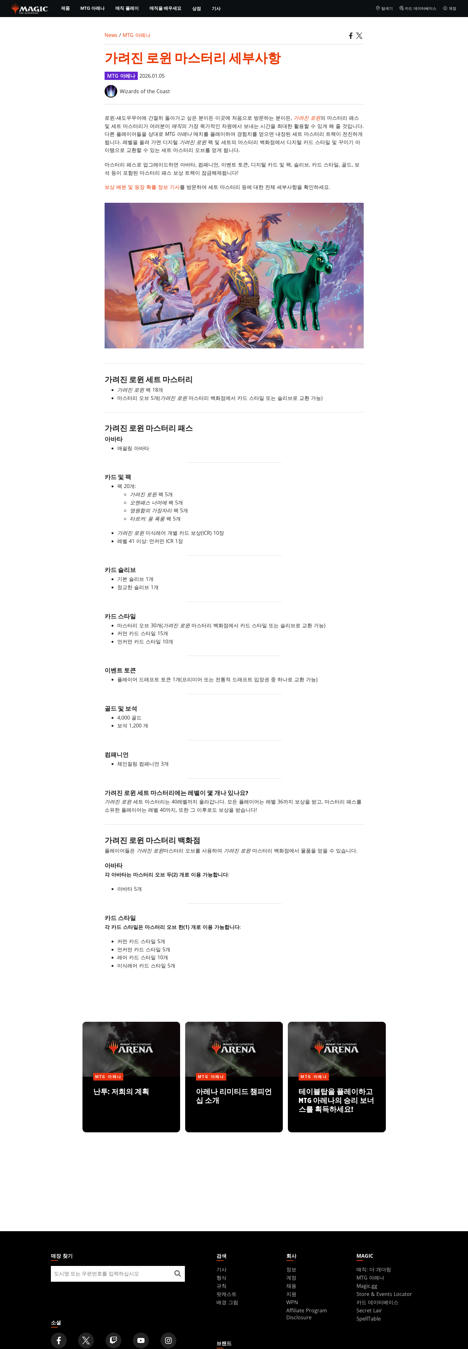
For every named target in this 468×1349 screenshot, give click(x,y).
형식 (221, 1277)
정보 (291, 1269)
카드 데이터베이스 (418, 8)
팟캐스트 (226, 1294)
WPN (292, 1302)
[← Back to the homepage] (30, 7)
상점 (196, 8)
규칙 (221, 1285)
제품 (65, 8)
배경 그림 (227, 1302)
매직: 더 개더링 (373, 1269)
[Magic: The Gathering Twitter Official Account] (86, 1340)
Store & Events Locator (384, 1294)
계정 (449, 8)
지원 (291, 1294)
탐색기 (384, 8)
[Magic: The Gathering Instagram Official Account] (168, 1340)
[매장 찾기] (177, 1274)
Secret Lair (369, 1310)
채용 (291, 1285)
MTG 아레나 (92, 8)
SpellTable (368, 1318)
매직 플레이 (127, 8)
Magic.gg (366, 1285)
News (111, 35)
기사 (216, 8)
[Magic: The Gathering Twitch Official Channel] (113, 1340)
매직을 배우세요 (165, 8)
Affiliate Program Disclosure (306, 1314)
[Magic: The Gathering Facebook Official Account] (59, 1340)
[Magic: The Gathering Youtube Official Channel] (141, 1340)
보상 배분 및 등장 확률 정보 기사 (142, 187)
